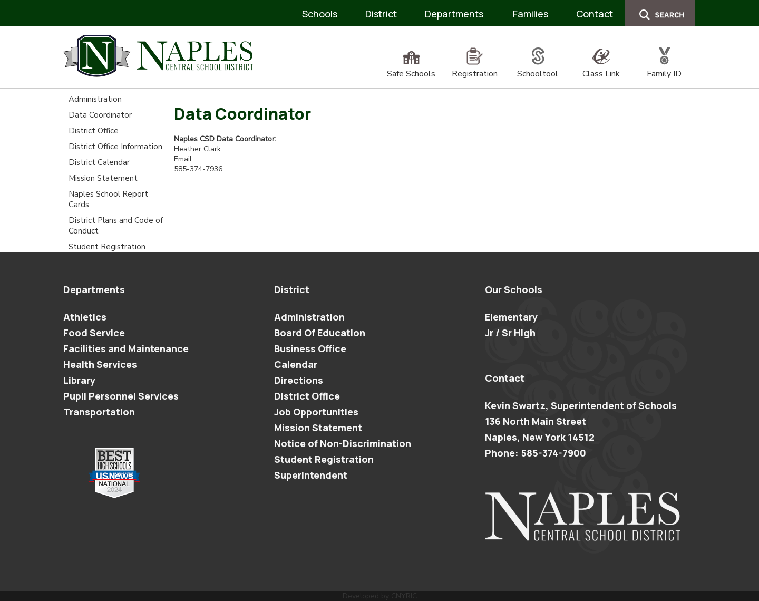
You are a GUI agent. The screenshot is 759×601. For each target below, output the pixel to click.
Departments (454, 13)
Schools (319, 13)
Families (530, 13)
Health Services (100, 364)
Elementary (511, 317)
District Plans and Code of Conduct (116, 225)
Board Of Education (319, 332)
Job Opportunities (316, 411)
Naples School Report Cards (108, 199)
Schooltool (537, 68)
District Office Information (115, 146)
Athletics (84, 317)
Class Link (601, 68)
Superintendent (310, 475)
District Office (94, 130)
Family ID (664, 68)
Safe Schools (411, 68)
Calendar (295, 364)
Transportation (99, 411)
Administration (95, 99)
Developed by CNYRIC (380, 596)
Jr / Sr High (510, 332)
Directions (298, 380)
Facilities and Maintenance (126, 348)
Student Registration (107, 246)
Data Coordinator (100, 115)
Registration (475, 68)
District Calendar (99, 162)
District (381, 13)
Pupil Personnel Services (121, 396)
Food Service (94, 332)
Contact (594, 13)
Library (79, 380)
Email (183, 159)
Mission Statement (103, 178)
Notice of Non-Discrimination (342, 443)
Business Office (310, 348)
